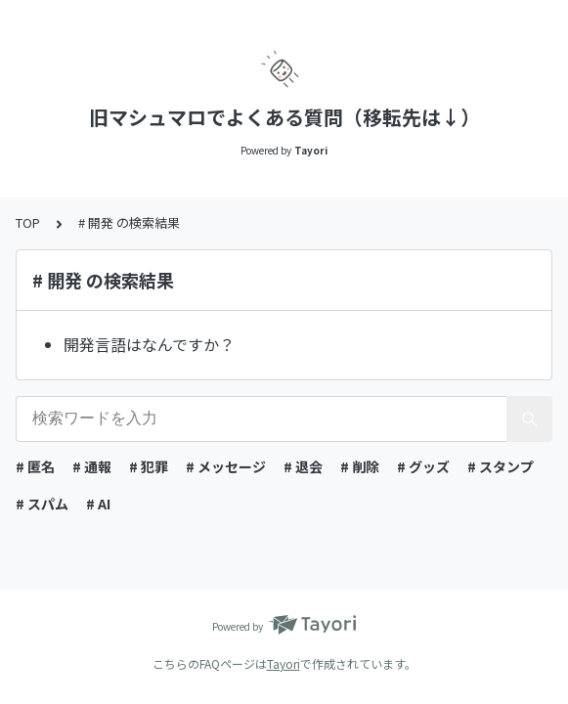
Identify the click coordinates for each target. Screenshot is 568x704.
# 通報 (91, 466)
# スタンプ (500, 466)
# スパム (42, 503)
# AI (98, 503)
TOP (28, 222)
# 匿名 (35, 466)
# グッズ (423, 466)
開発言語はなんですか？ (149, 344)
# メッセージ (226, 466)
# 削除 (359, 466)
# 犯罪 (148, 466)
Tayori (283, 663)
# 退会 (303, 466)
